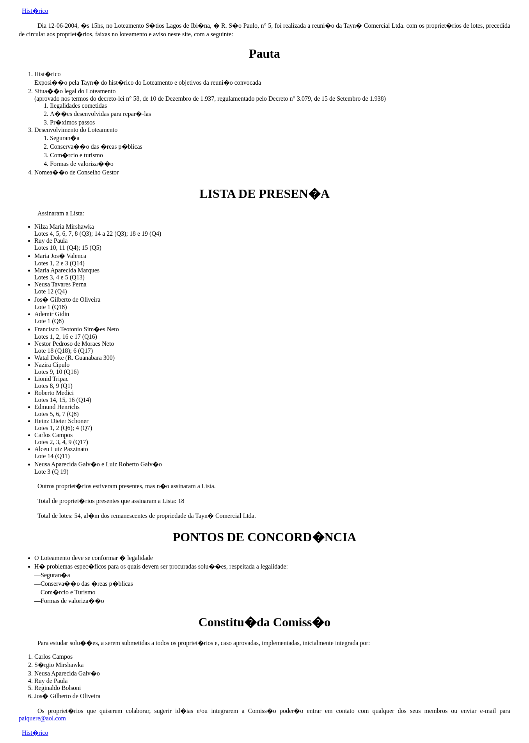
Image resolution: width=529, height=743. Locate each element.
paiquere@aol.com (42, 718)
